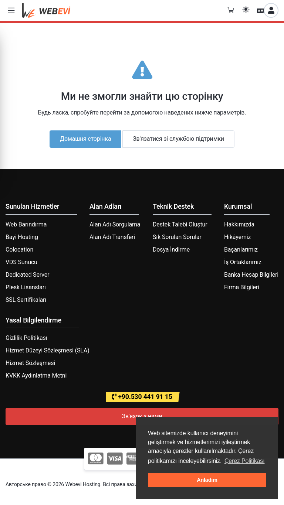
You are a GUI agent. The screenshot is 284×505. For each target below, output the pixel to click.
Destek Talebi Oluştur (180, 224)
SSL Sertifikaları (26, 299)
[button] (11, 10)
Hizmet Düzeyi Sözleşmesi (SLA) (47, 350)
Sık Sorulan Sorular (177, 236)
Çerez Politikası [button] (244, 461)
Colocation (19, 249)
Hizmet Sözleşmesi (30, 362)
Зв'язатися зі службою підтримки (178, 138)
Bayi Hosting (22, 236)
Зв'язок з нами (142, 416)
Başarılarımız (241, 249)
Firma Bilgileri (241, 287)
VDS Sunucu (21, 262)
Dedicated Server (27, 274)
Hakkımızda (239, 224)
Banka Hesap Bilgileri (251, 274)
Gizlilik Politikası (26, 337)
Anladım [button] (207, 480)
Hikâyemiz (237, 236)
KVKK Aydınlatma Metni (36, 375)
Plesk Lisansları (26, 287)
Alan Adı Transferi (112, 236)
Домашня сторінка (85, 138)
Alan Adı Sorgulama (114, 224)
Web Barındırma (26, 224)
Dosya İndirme (171, 249)
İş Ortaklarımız (242, 262)
